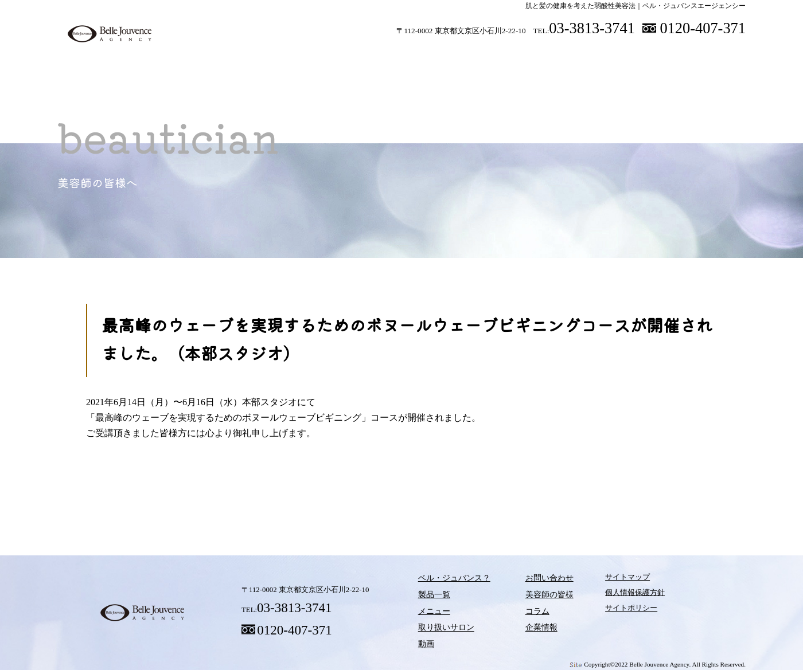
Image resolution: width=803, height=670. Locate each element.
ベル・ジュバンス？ (209, 56)
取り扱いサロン (433, 56)
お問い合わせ (532, 581)
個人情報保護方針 (614, 595)
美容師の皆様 (613, 56)
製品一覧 (284, 56)
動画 (507, 56)
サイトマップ (606, 581)
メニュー (358, 56)
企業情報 (525, 626)
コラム (550, 498)
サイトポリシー (610, 611)
